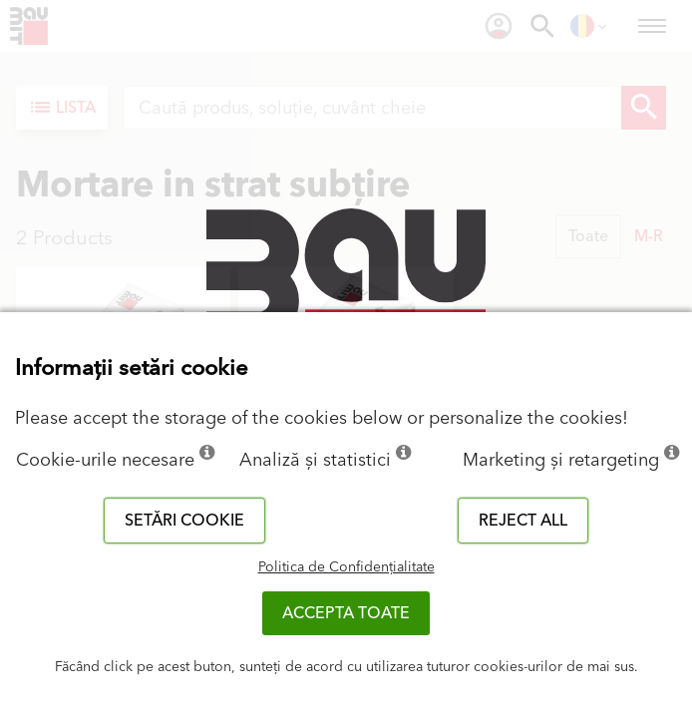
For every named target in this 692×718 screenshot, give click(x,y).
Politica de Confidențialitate (346, 567)
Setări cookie (184, 521)
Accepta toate (346, 613)
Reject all (523, 521)
